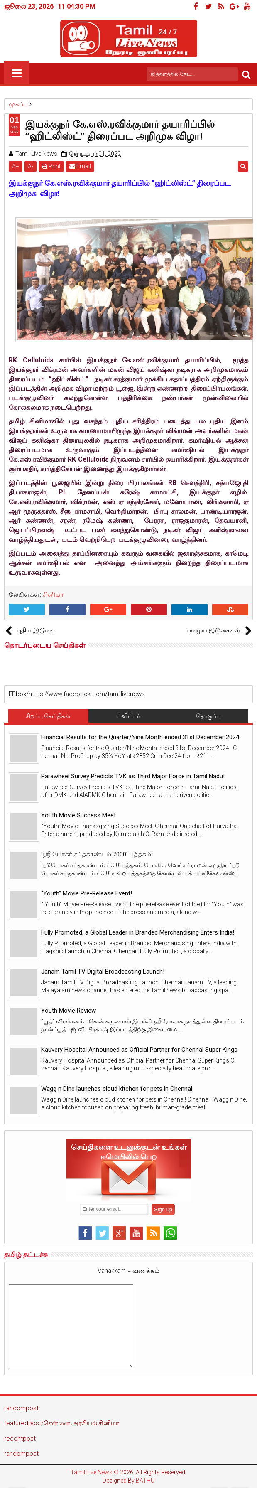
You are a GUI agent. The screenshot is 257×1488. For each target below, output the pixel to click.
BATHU (145, 1480)
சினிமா (53, 594)
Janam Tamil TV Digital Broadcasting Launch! (102, 971)
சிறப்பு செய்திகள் (48, 716)
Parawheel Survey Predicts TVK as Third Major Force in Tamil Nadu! (133, 776)
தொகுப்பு (208, 716)
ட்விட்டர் (128, 716)
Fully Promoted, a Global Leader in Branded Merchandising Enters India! (137, 932)
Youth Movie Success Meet (78, 815)
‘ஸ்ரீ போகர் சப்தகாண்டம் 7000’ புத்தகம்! (97, 854)
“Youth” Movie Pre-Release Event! (86, 893)
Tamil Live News (92, 1472)
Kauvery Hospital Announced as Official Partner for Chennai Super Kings (139, 1049)
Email (80, 166)
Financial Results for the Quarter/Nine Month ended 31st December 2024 (140, 737)
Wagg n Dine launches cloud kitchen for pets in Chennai (116, 1088)
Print (51, 166)
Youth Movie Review (68, 1010)
